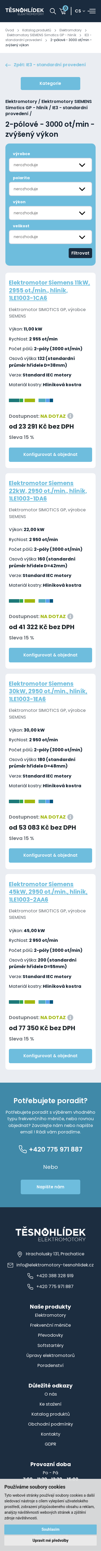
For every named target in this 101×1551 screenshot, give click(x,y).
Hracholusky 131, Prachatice (50, 1254)
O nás (50, 1394)
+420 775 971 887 (50, 1286)
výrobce (21, 154)
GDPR (50, 1444)
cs (78, 11)
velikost (21, 226)
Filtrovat (80, 253)
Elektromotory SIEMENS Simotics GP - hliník (41, 35)
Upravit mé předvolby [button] (50, 1540)
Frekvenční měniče (50, 1325)
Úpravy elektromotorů (50, 1355)
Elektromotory (71, 30)
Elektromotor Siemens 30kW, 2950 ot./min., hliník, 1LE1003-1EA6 (48, 691)
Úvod (9, 30)
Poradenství (50, 1365)
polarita (21, 178)
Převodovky (50, 1335)
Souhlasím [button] (50, 1529)
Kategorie (50, 83)
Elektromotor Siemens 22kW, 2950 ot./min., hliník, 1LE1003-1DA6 (48, 490)
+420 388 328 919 (50, 1276)
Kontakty (50, 1434)
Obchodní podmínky (50, 1424)
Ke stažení (50, 1404)
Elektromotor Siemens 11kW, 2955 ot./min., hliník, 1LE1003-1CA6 (49, 290)
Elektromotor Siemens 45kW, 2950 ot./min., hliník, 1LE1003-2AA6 (48, 891)
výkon (19, 202)
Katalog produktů (36, 30)
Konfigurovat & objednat (50, 454)
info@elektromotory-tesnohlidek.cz (51, 1265)
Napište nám (50, 1187)
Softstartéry (50, 1345)
